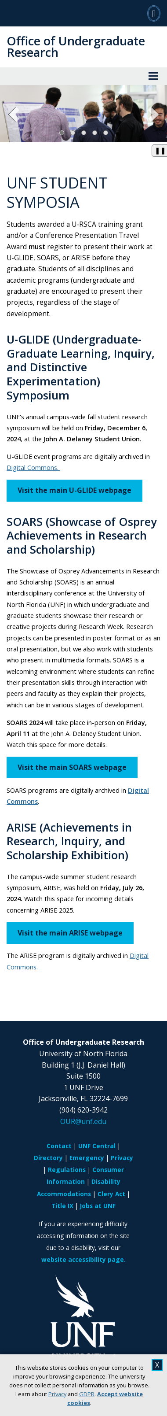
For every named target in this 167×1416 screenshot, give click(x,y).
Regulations (67, 1169)
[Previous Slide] (14, 114)
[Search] (153, 13)
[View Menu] (153, 76)
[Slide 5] (105, 132)
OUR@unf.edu (83, 1121)
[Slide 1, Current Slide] (61, 132)
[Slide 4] (94, 132)
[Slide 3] (83, 132)
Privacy (57, 1394)
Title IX (62, 1206)
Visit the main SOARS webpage (72, 767)
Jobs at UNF (98, 1206)
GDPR (86, 1394)
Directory (48, 1158)
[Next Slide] (152, 114)
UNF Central (97, 1146)
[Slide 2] (72, 132)
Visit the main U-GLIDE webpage (74, 490)
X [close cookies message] (157, 1365)
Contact (59, 1146)
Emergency (86, 1158)
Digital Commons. (33, 467)
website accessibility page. (83, 1259)
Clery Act (111, 1194)
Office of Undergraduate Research (76, 46)
